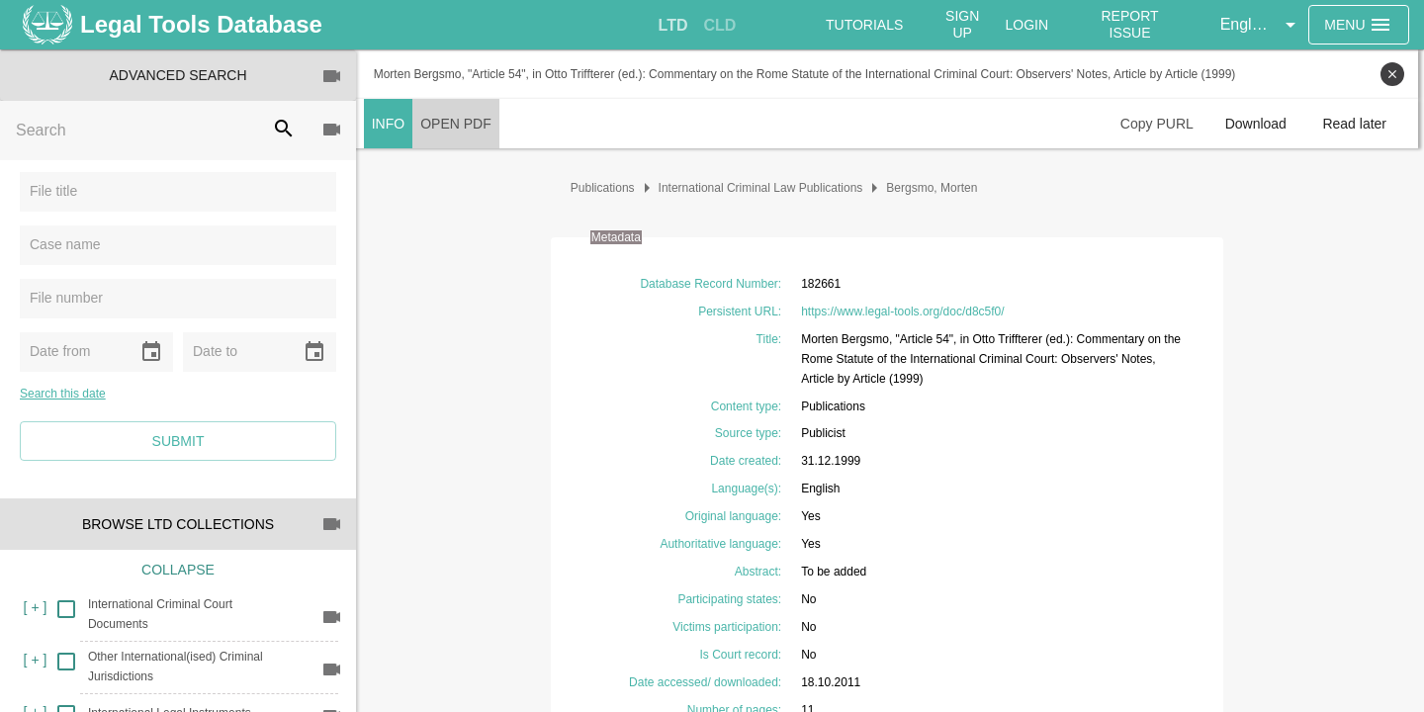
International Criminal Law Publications (764, 188)
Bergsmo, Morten (935, 188)
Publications (606, 188)
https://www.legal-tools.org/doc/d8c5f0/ (905, 311)
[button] (1261, 25)
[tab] (673, 25)
